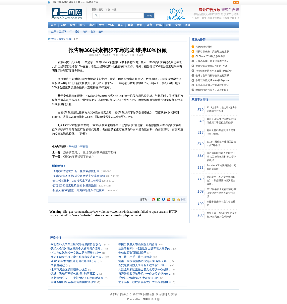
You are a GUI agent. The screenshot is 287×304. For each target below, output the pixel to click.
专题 (114, 9)
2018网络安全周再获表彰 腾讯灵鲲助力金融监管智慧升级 (222, 193)
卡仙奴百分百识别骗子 (132, 252)
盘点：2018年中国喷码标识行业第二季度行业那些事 (221, 121)
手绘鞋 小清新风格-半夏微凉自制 (138, 277)
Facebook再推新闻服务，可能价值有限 (221, 167)
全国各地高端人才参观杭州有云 (212, 85)
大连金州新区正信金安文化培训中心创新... (144, 269)
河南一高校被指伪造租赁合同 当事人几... (143, 261)
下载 (107, 9)
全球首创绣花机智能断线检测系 (212, 75)
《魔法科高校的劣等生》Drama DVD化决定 (75, 2)
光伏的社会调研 (204, 46)
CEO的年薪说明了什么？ (78, 156)
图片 (100, 9)
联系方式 (126, 294)
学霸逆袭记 (58, 265)
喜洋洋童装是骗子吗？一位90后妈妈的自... (144, 273)
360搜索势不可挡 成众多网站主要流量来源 (79, 175)
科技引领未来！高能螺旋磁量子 (212, 51)
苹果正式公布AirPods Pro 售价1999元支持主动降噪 (222, 215)
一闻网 (144, 299)
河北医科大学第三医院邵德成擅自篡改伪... (77, 244)
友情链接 (172, 294)
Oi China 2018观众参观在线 (210, 56)
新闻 (94, 9)
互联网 (62, 31)
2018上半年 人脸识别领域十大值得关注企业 (222, 109)
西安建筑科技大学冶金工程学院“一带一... (143, 265)
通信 (77, 31)
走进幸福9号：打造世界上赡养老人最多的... (145, 248)
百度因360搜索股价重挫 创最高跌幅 (75, 185)
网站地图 (161, 294)
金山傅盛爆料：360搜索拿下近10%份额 (77, 180)
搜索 (100, 31)
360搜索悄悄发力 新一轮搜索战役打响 (76, 171)
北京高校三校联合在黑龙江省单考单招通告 (144, 282)
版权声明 (138, 294)
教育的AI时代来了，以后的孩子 (212, 90)
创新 (93, 31)
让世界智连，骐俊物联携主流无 (212, 61)
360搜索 (73, 146)
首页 (53, 39)
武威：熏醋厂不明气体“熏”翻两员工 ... (74, 273)
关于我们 (115, 294)
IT (71, 31)
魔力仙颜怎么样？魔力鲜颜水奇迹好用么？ (77, 256)
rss (236, 2)
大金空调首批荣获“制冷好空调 (211, 66)
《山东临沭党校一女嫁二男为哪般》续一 (76, 252)
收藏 (183, 199)
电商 (85, 31)
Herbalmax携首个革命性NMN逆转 (214, 70)
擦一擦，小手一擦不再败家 (135, 256)
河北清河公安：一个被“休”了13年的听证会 (77, 277)
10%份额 (83, 146)
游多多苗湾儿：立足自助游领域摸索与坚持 (89, 152)
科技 (61, 39)
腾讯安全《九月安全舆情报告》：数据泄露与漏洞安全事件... (221, 180)
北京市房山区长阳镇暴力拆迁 (69, 269)
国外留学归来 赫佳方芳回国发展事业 (73, 282)
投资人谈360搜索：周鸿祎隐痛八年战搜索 (78, 190)
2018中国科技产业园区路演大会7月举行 (221, 143)
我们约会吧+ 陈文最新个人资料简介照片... (77, 248)
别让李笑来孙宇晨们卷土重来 (221, 203)
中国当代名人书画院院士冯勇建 (137, 244)
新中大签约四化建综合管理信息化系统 (221, 132)
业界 (53, 31)
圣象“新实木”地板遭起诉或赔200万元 (73, 261)
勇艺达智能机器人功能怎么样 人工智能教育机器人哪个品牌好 (221, 157)
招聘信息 (149, 294)
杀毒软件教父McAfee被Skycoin (212, 80)
